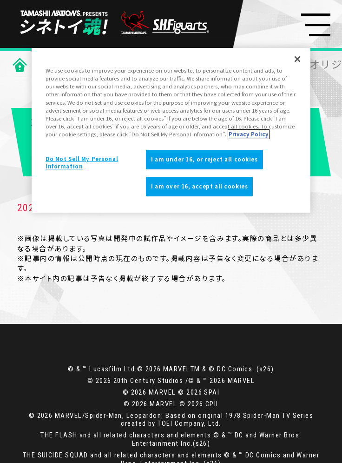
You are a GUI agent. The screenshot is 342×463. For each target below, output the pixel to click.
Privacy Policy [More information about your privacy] (249, 134)
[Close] (297, 59)
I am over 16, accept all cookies (199, 186)
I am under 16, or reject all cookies (204, 159)
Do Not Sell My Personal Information (82, 162)
